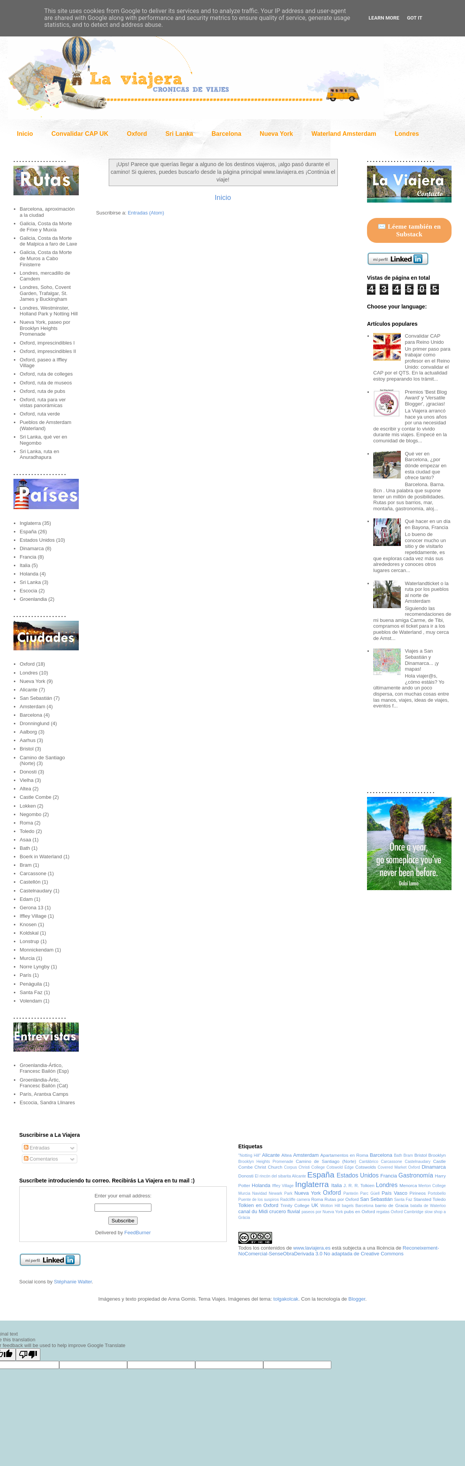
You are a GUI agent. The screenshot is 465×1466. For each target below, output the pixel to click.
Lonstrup (29, 941)
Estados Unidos (37, 540)
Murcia (27, 958)
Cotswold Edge (340, 1167)
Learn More (384, 18)
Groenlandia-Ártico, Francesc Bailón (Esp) (44, 1068)
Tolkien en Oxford (258, 1205)
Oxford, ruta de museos (46, 383)
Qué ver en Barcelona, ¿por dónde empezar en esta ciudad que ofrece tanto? (425, 465)
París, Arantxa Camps (44, 1094)
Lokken (28, 806)
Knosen (28, 924)
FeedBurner (138, 1232)
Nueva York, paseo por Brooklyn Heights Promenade (45, 328)
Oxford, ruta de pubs (42, 391)
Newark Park (280, 1193)
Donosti (28, 772)
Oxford (137, 133)
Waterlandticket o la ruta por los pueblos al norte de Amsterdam (426, 592)
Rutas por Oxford (341, 1199)
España (28, 531)
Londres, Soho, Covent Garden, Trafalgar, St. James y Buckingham (45, 293)
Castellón (30, 882)
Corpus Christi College (304, 1167)
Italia (25, 565)
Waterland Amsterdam (343, 133)
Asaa (25, 840)
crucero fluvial (284, 1211)
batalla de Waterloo (428, 1206)
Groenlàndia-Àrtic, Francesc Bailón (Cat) (44, 1083)
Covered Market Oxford (399, 1167)
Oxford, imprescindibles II (48, 351)
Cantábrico (368, 1161)
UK (314, 1205)
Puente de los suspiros (258, 1199)
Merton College (432, 1186)
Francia (28, 557)
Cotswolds (365, 1166)
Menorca (408, 1185)
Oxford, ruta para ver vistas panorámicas (43, 403)
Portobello (437, 1193)
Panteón (351, 1193)
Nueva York (276, 133)
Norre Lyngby (35, 967)
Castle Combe (35, 797)
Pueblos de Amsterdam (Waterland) (45, 425)
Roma (26, 823)
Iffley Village (33, 916)
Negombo (30, 814)
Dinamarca (32, 548)
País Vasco (394, 1193)
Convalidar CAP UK (79, 133)
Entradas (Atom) (146, 213)
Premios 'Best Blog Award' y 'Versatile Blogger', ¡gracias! (426, 398)
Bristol (26, 749)
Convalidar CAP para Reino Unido (424, 339)
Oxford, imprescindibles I (47, 343)
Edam (26, 899)
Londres (407, 133)
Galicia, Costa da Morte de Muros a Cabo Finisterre (46, 258)
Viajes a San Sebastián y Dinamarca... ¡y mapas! (421, 660)
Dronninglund (34, 723)
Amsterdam (32, 706)
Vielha (26, 780)
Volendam (31, 1001)
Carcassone (33, 873)
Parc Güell (370, 1193)
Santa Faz (31, 992)
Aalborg (28, 732)
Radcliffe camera (295, 1199)
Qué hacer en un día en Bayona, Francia (427, 524)
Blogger (356, 1299)
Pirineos (418, 1193)
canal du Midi (253, 1211)
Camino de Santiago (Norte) (326, 1161)
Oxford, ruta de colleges (46, 374)
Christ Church (268, 1166)
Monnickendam (36, 950)
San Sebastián (36, 698)
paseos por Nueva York (322, 1212)
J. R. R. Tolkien (359, 1185)
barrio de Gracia (392, 1205)
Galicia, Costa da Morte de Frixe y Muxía (46, 227)
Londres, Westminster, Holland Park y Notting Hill (49, 311)
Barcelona (226, 133)
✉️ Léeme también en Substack (409, 230)
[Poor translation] (28, 1354)
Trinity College (295, 1205)
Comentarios (41, 1159)
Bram (26, 865)
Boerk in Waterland (41, 856)
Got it (414, 18)
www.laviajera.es (311, 1248)
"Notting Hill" (249, 1155)
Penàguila (31, 984)
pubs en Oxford (359, 1211)
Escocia (28, 591)
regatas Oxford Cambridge (399, 1212)
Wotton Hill (330, 1206)
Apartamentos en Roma (345, 1155)
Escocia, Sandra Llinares (47, 1102)
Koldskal (29, 933)
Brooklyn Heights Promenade (265, 1161)
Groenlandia (33, 599)
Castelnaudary (36, 891)
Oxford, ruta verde (40, 414)
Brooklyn (437, 1155)
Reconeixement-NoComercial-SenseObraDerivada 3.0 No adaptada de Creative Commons (338, 1251)
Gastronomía (416, 1175)
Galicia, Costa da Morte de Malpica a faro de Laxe (48, 241)
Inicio (25, 133)
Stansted (422, 1199)
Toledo (27, 831)
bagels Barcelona (358, 1206)
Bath (25, 848)
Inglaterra (30, 523)
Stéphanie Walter (73, 1282)
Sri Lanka (179, 133)
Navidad (259, 1193)
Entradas (37, 1148)
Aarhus (27, 740)
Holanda (29, 574)
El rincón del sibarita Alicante (280, 1176)
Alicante (28, 690)
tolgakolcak (285, 1299)
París (25, 975)
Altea (25, 789)
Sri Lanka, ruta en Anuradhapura (39, 454)
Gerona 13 (31, 907)
